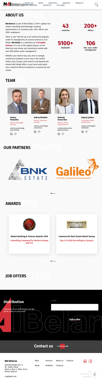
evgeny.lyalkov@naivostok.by (88, 127)
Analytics (52, 3)
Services (66, 3)
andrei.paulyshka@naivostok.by (17, 129)
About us (29, 3)
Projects (79, 3)
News (40, 3)
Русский (61, 5)
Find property (31, 5)
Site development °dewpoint (89, 374)
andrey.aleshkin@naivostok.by (41, 127)
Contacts (47, 5)
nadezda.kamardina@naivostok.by (65, 129)
